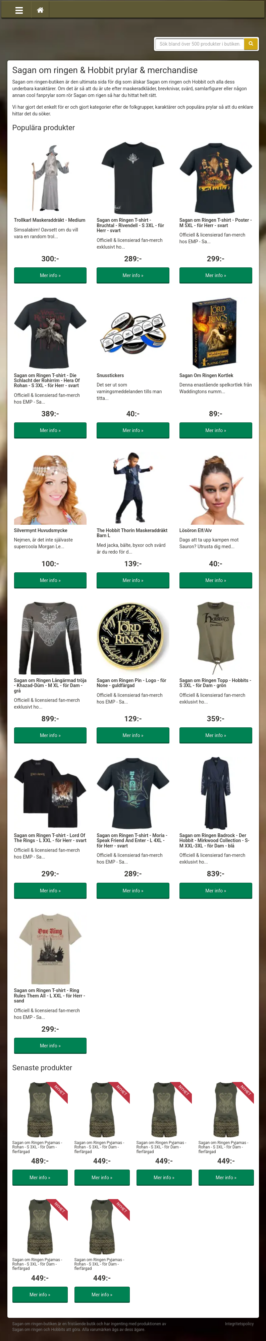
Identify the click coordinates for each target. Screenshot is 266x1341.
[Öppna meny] (19, 10)
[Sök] (251, 44)
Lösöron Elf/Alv (195, 530)
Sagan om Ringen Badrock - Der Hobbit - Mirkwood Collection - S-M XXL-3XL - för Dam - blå (214, 840)
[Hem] (40, 9)
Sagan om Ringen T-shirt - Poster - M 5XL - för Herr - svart (215, 222)
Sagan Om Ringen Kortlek (206, 375)
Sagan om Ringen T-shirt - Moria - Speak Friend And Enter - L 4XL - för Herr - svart (132, 840)
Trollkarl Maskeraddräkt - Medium (50, 220)
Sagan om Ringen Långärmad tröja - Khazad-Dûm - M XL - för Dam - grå (50, 685)
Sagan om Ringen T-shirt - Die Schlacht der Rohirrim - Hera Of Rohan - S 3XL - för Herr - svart (47, 381)
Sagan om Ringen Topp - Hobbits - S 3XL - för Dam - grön (215, 683)
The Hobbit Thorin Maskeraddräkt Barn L (132, 533)
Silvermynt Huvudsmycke (40, 530)
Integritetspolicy (239, 1324)
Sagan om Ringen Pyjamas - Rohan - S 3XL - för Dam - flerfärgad (37, 1147)
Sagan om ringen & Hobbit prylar (61, 40)
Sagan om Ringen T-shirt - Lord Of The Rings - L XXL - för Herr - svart (50, 838)
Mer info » (50, 275)
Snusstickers (110, 375)
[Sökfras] (200, 44)
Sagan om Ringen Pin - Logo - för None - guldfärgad (131, 683)
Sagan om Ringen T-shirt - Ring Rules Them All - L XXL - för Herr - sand (50, 995)
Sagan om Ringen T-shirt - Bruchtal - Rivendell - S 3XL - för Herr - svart (130, 225)
